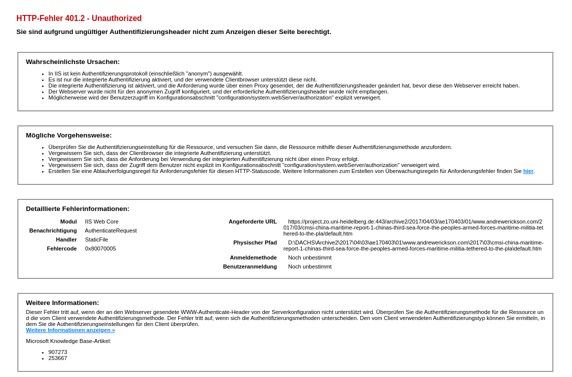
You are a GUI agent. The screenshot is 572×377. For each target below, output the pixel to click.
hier (528, 171)
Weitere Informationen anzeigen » (70, 330)
